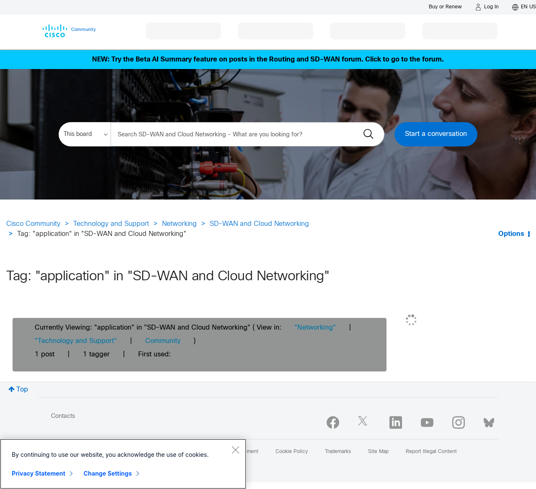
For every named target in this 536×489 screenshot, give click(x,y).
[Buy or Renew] (445, 6)
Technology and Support (111, 224)
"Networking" (315, 328)
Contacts (63, 416)
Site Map (378, 451)
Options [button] (511, 234)
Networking (179, 224)
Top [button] (22, 390)
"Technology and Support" (76, 341)
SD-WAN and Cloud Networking (259, 224)
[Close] (235, 449)
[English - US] (524, 7)
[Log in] (487, 7)
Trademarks (338, 451)
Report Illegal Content (431, 451)
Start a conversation (436, 134)
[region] (123, 464)
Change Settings (108, 473)
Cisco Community (33, 224)
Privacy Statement (38, 473)
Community (162, 341)
